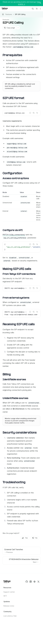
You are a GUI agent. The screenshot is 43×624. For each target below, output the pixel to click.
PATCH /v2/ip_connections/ (14, 235)
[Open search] (33, 8)
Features (6, 19)
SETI (5, 596)
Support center (9, 592)
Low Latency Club (10, 616)
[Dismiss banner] (40, 3)
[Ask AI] (37, 112)
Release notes (8, 606)
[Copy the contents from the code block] (33, 112)
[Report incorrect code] (30, 112)
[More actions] (40, 8)
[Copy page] (9, 28)
